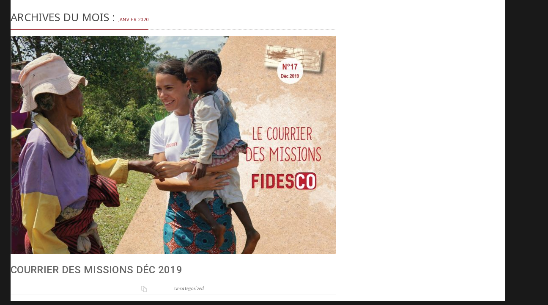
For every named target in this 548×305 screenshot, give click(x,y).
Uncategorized (189, 288)
